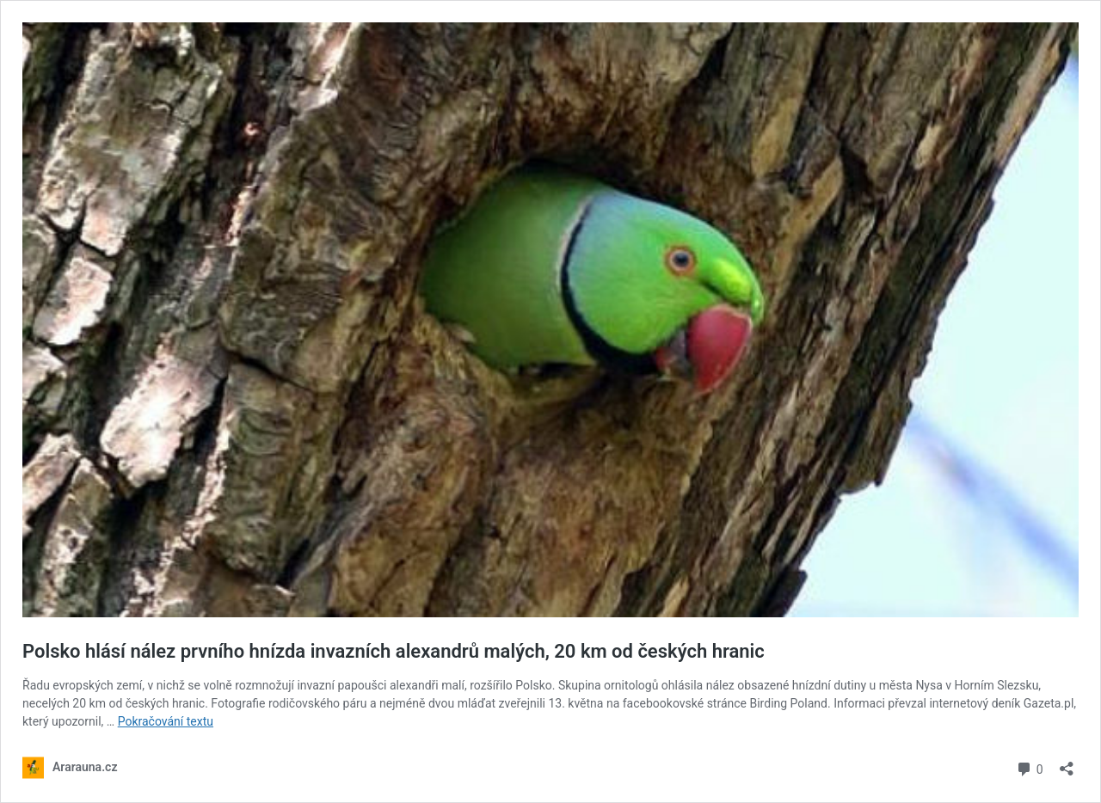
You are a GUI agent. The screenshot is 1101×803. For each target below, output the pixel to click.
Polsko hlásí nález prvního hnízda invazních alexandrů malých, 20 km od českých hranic (393, 651)
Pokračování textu (165, 721)
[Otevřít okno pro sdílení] (1067, 763)
